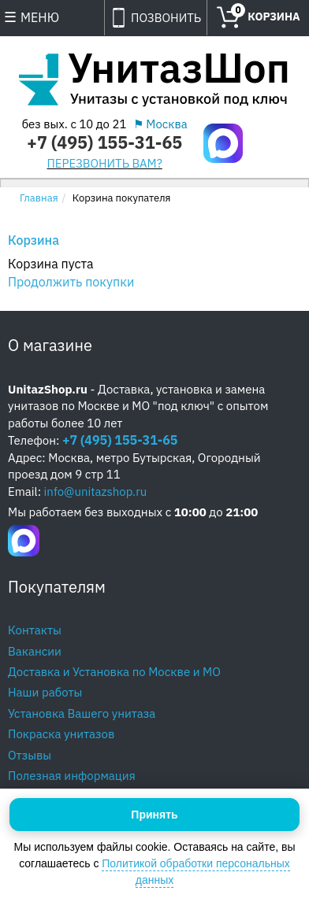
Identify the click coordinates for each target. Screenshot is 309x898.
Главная (39, 198)
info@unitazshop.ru (95, 491)
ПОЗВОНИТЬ (166, 17)
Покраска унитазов (61, 733)
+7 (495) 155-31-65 (104, 142)
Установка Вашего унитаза (81, 713)
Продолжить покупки (71, 282)
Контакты (34, 630)
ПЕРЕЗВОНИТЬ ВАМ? (104, 163)
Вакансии (34, 651)
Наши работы (45, 692)
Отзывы (29, 755)
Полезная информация (72, 775)
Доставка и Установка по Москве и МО (114, 671)
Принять (154, 814)
